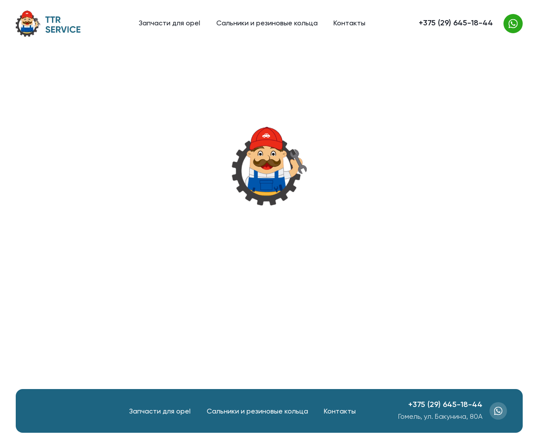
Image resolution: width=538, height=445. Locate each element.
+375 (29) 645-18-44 (456, 23)
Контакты (349, 23)
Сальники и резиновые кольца (267, 23)
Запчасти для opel (169, 23)
